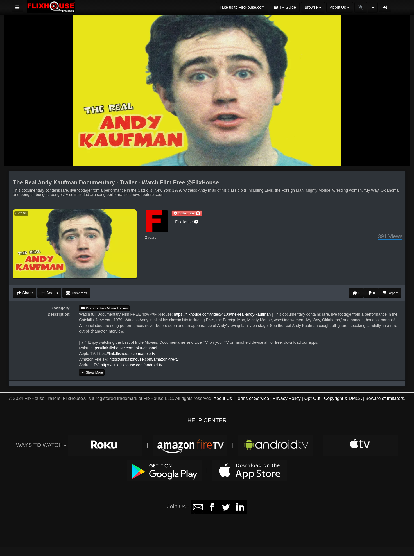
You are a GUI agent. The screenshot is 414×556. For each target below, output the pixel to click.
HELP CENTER (207, 420)
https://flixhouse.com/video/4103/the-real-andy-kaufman (222, 314)
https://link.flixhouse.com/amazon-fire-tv (143, 359)
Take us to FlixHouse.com (242, 7)
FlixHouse (187, 222)
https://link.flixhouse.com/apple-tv (126, 353)
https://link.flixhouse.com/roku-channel (124, 348)
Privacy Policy (287, 398)
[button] (186, 213)
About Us (222, 398)
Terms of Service (252, 398)
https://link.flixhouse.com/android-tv (131, 365)
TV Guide (284, 7)
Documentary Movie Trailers (104, 308)
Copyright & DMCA (343, 398)
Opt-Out (312, 398)
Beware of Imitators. (385, 398)
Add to (49, 293)
